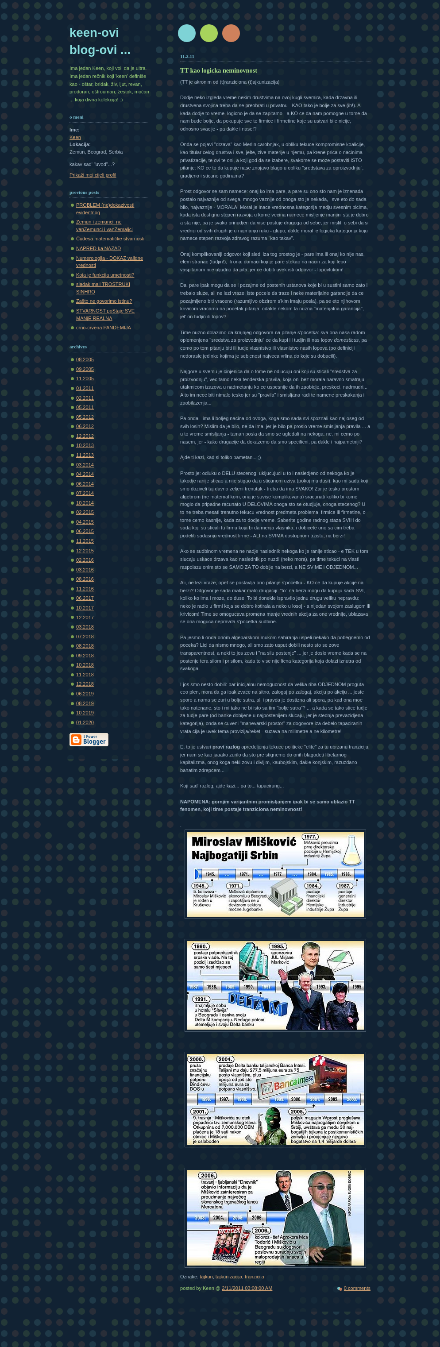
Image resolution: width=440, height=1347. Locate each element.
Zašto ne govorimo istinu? (104, 301)
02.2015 (85, 512)
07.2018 (85, 636)
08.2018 (85, 645)
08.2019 (85, 703)
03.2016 (85, 569)
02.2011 (85, 398)
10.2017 (85, 607)
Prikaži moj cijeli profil (92, 175)
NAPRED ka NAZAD (98, 248)
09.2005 (85, 369)
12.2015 (85, 550)
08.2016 (85, 579)
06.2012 (85, 426)
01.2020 (85, 722)
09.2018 (85, 655)
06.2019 (85, 693)
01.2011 (85, 388)
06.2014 (85, 483)
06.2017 (85, 598)
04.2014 (85, 474)
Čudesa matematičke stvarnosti (110, 238)
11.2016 (85, 588)
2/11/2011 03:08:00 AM (247, 1288)
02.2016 (85, 560)
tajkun (206, 1276)
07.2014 (85, 493)
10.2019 (85, 712)
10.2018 (85, 665)
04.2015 (85, 522)
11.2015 (85, 541)
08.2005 (85, 359)
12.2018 (85, 684)
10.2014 (85, 503)
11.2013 (85, 455)
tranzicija (254, 1276)
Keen (75, 137)
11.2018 (85, 674)
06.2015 (85, 531)
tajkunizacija (229, 1276)
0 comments (357, 1288)
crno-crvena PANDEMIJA (103, 327)
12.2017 (85, 617)
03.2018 (85, 626)
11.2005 (85, 378)
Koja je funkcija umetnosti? (105, 275)
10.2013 (85, 445)
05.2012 (85, 417)
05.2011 (85, 407)
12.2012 (85, 436)
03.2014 (85, 464)
